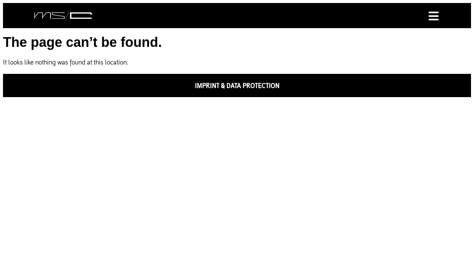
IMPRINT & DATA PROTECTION (237, 85)
